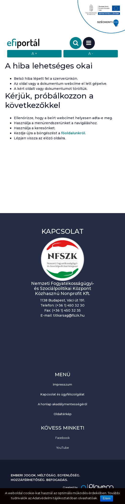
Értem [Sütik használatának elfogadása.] (106, 498)
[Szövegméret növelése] (34, 53)
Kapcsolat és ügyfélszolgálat (62, 394)
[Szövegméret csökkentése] (90, 53)
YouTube (62, 447)
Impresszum (62, 384)
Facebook (62, 438)
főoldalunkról (73, 133)
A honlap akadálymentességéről (62, 404)
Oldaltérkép (63, 414)
